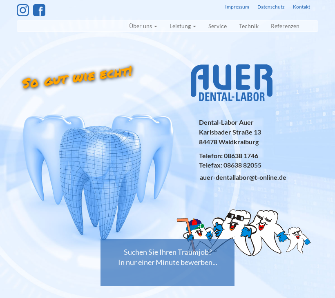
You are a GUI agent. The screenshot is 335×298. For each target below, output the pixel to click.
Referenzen (285, 25)
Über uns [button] (143, 25)
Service (217, 25)
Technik (249, 25)
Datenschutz (271, 7)
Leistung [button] (183, 25)
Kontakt (301, 7)
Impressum (237, 7)
